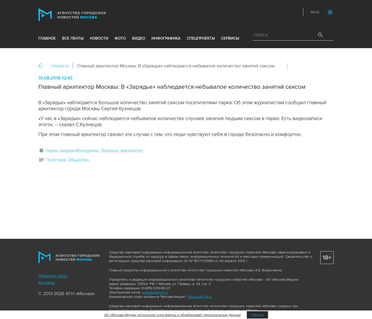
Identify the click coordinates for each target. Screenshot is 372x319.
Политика (55, 160)
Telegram (284, 12)
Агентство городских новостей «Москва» (81, 14)
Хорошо (257, 315)
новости (99, 38)
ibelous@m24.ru (200, 297)
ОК (305, 66)
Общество (78, 160)
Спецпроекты (201, 38)
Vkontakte (273, 12)
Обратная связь (53, 275)
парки (52, 150)
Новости (60, 66)
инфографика (165, 38)
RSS (295, 12)
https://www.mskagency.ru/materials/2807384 (327, 66)
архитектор (131, 150)
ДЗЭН (261, 12)
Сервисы (230, 38)
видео (138, 38)
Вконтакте (294, 66)
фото (120, 38)
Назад (43, 66)
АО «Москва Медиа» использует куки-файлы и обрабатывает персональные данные (172, 315)
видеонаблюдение (79, 150)
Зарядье (109, 150)
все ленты (73, 38)
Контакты (46, 282)
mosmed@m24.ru (155, 292)
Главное (47, 38)
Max (250, 12)
